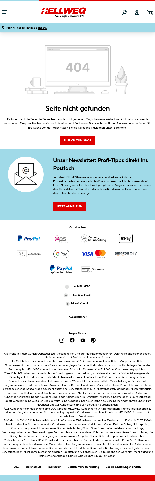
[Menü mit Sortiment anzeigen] (4, 12)
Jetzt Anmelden (69, 206)
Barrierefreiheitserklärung (83, 466)
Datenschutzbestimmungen (75, 193)
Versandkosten (65, 354)
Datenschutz (33, 466)
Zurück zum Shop (77, 140)
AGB (17, 466)
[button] (26, 28)
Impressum (54, 466)
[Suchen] (124, 12)
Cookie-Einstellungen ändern (123, 466)
